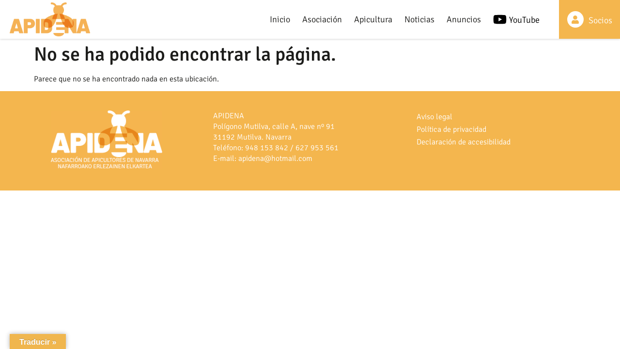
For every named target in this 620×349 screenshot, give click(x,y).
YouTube (524, 20)
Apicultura (373, 19)
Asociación (322, 19)
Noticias (419, 19)
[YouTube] (500, 19)
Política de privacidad (451, 129)
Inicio (280, 19)
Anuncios (464, 19)
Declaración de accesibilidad (464, 142)
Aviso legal (434, 117)
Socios (600, 20)
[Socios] (575, 19)
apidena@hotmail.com (275, 158)
